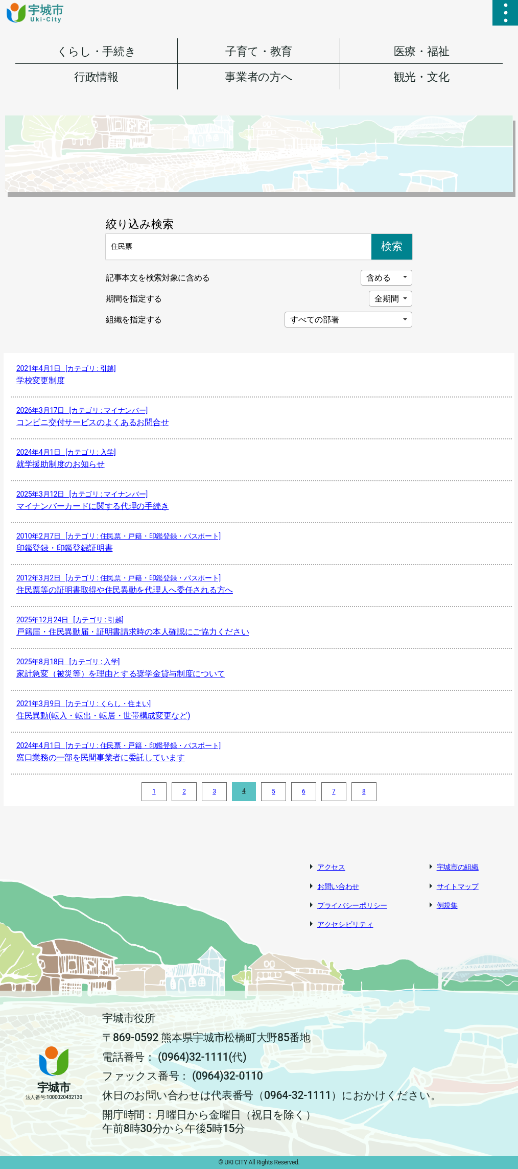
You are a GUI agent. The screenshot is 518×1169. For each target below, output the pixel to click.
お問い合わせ (338, 886)
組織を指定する (134, 319)
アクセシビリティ (345, 924)
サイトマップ (458, 886)
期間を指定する (134, 298)
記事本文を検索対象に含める (158, 278)
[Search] (238, 247)
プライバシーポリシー (352, 905)
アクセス (331, 867)
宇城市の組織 (458, 867)
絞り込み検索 (139, 224)
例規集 (447, 905)
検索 (392, 246)
